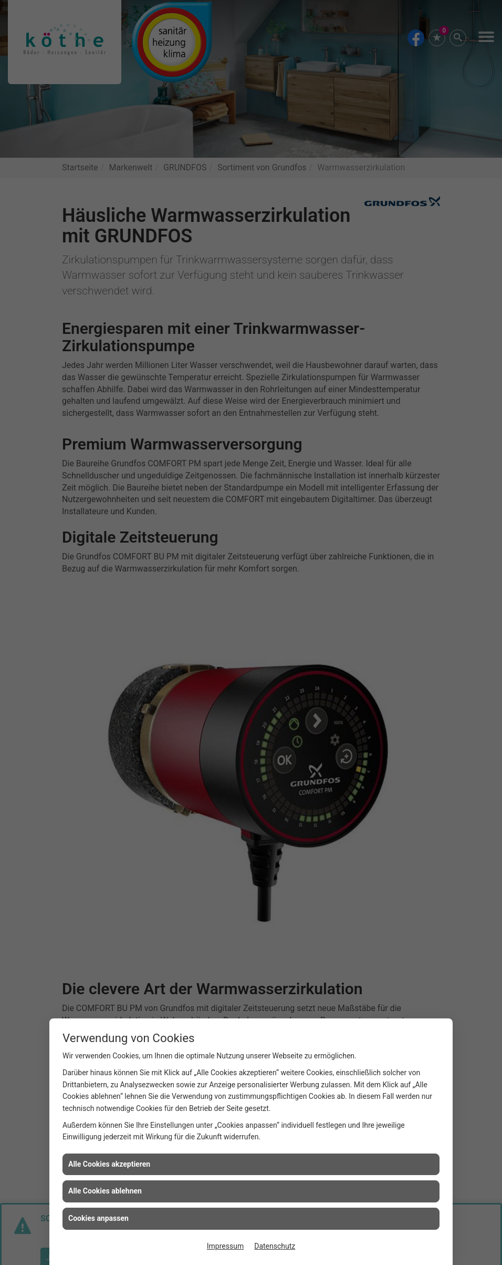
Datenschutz (274, 1246)
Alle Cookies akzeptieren (109, 1164)
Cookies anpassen (98, 1218)
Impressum (225, 1246)
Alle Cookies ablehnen (105, 1191)
